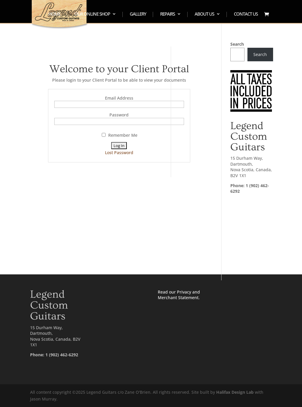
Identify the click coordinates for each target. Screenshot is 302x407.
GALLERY (138, 14)
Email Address (119, 98)
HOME (54, 14)
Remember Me (119, 135)
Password (119, 115)
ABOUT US (204, 14)
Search (237, 44)
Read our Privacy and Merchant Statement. (179, 295)
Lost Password (119, 152)
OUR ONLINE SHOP (92, 14)
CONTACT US (246, 14)
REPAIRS (167, 14)
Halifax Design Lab (235, 392)
